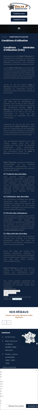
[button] (19, 14)
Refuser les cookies (16, 406)
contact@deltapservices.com (20, 297)
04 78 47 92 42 (17, 299)
